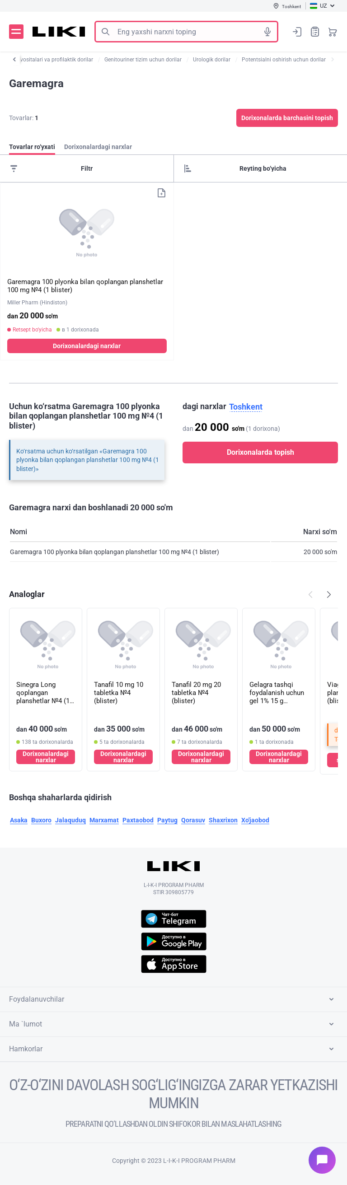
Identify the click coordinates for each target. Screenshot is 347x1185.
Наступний (329, 594)
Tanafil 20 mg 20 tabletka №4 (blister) (196, 693)
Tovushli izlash (267, 31)
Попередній (310, 594)
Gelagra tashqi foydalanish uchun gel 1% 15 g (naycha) (276, 693)
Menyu (16, 31)
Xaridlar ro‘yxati (314, 31)
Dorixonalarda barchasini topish (287, 117)
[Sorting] (261, 168)
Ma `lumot (173, 1024)
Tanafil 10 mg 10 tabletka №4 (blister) (118, 693)
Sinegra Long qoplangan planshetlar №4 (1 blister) (43, 693)
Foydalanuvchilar (173, 999)
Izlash (105, 31)
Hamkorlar (173, 1049)
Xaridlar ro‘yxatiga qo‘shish (161, 192)
